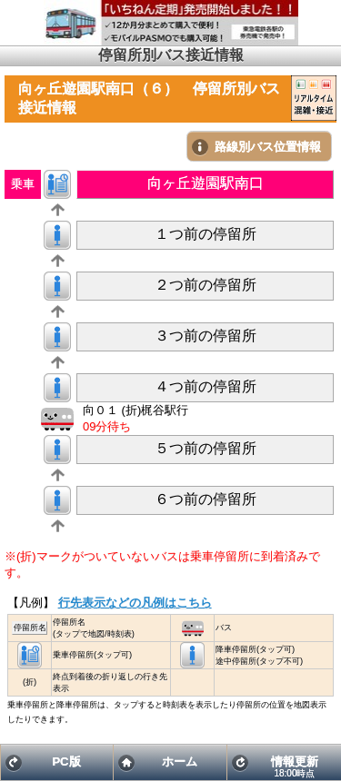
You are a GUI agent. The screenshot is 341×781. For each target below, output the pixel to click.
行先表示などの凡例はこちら (135, 602)
